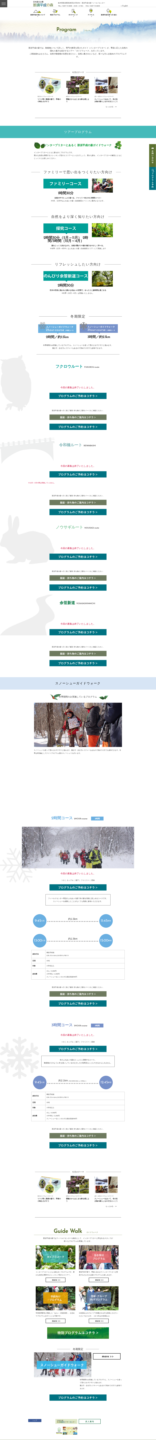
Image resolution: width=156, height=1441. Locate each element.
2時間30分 (65, 286)
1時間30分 (65, 191)
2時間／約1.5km (57, 338)
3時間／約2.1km (99, 338)
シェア (32, 1404)
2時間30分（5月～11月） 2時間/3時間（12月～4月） (65, 239)
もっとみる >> (111, 107)
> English (124, 6)
